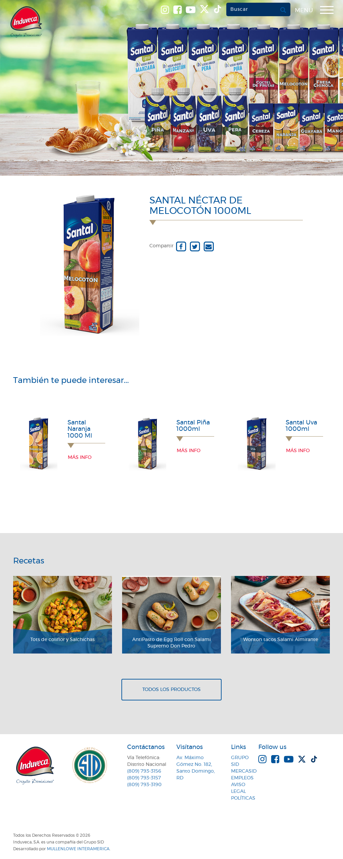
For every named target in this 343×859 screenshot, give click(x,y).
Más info (79, 457)
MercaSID (244, 771)
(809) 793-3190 (144, 784)
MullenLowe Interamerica (78, 849)
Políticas (243, 798)
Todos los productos (171, 689)
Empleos (242, 778)
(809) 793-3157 (144, 778)
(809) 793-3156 (144, 771)
